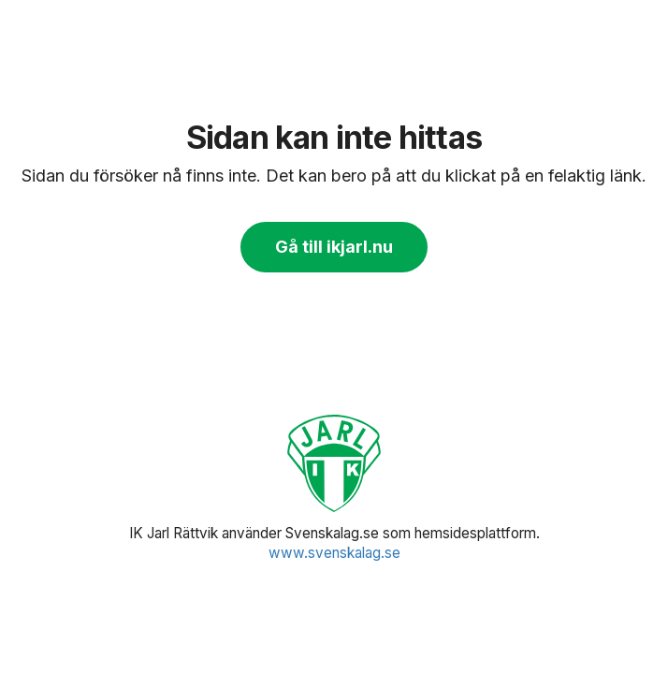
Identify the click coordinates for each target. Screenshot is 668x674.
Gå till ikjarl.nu (334, 246)
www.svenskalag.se (334, 553)
